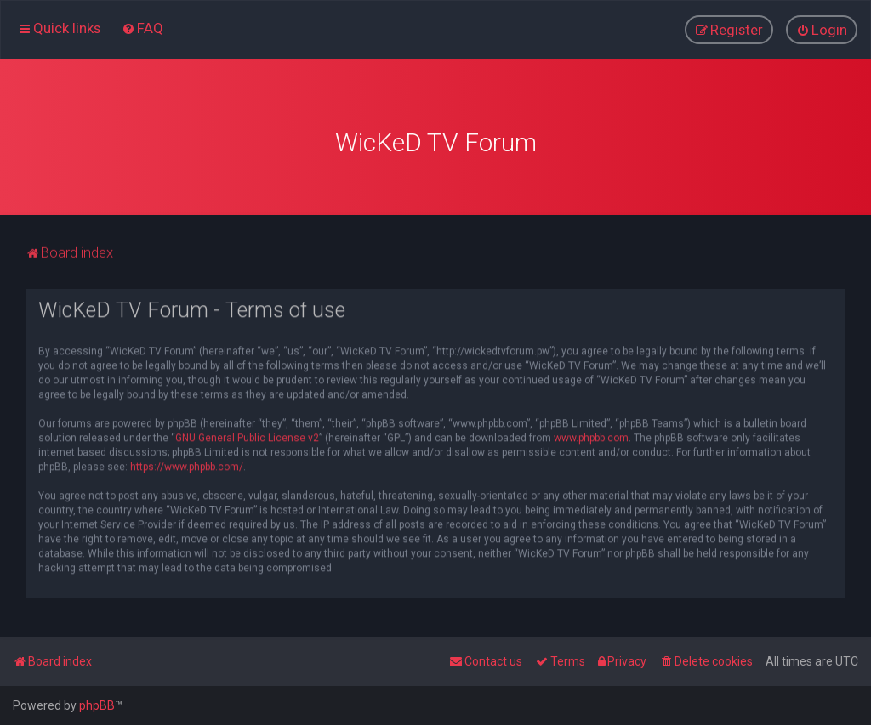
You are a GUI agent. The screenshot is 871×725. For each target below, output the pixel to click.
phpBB (97, 705)
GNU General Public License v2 (247, 435)
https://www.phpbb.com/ (186, 464)
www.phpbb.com (591, 435)
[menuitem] (142, 28)
